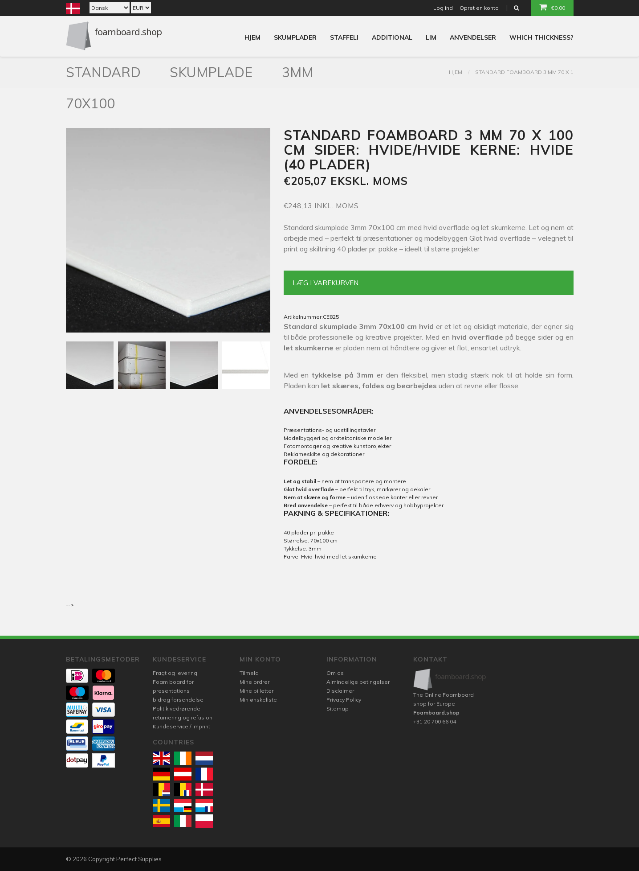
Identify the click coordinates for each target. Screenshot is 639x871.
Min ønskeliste (258, 699)
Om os (335, 673)
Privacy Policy (343, 699)
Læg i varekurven (325, 283)
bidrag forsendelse (178, 699)
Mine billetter (256, 690)
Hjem (252, 37)
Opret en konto (479, 7)
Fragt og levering (175, 673)
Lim (431, 37)
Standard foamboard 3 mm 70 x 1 (524, 72)
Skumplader (295, 37)
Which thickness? (541, 37)
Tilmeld (249, 673)
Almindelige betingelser (358, 681)
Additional (392, 37)
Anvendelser (473, 37)
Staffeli (344, 37)
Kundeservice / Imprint (181, 726)
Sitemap (337, 708)
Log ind (443, 7)
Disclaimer (340, 690)
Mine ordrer (254, 681)
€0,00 (552, 7)
